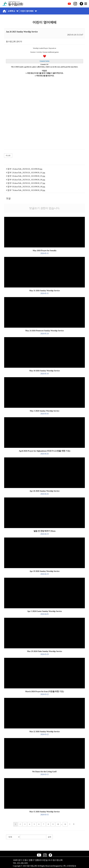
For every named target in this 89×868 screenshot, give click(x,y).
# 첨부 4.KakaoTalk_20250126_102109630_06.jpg (25, 180)
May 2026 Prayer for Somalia (44, 251)
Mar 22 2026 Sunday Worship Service (44, 732)
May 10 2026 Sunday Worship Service (44, 372)
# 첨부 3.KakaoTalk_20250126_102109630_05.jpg (25, 176)
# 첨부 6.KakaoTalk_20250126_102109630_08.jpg (25, 187)
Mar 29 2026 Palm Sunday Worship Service (44, 652)
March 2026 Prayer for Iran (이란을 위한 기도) (44, 692)
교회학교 (13, 11)
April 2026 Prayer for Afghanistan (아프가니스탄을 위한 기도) (44, 452)
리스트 (8, 155)
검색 (49, 837)
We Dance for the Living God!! (44, 772)
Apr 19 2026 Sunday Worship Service (44, 572)
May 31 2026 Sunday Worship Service (44, 291)
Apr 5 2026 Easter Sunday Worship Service (44, 612)
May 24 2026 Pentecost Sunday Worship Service (44, 332)
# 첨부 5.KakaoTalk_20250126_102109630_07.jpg (25, 183)
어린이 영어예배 (28, 11)
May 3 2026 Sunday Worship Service (44, 412)
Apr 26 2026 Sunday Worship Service (44, 492)
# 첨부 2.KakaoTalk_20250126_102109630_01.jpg (25, 172)
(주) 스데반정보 (69, 866)
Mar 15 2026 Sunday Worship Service (44, 813)
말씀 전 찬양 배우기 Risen (44, 532)
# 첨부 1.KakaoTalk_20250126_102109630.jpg (24, 169)
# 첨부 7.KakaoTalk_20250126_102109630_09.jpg (25, 190)
